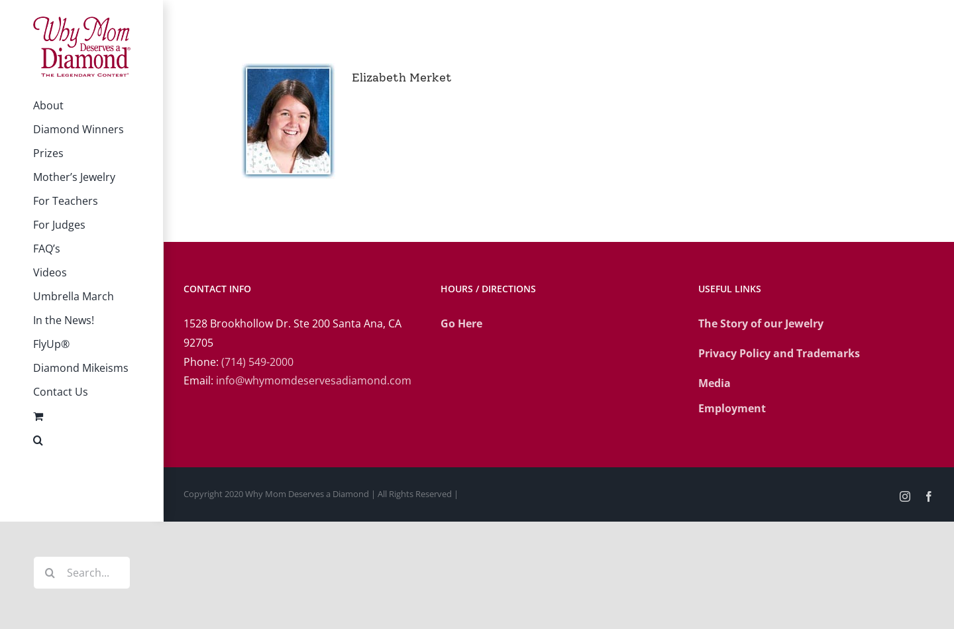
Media (714, 383)
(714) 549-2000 (257, 362)
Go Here (461, 323)
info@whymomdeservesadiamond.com (313, 380)
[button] (82, 440)
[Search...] (82, 572)
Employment (732, 408)
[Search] (49, 572)
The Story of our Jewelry (760, 323)
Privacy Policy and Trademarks (779, 353)
